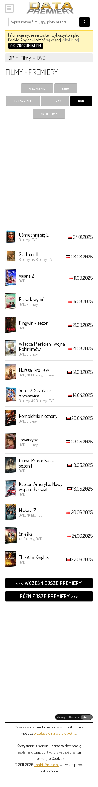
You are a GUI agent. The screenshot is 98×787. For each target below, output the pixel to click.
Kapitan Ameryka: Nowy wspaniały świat (40, 486)
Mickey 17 (27, 510)
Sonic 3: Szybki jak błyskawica (35, 392)
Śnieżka (26, 534)
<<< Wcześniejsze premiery (49, 583)
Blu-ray (55, 101)
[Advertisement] (49, 174)
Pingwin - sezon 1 (34, 323)
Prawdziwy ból (32, 299)
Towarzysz (28, 439)
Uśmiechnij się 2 (34, 235)
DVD (81, 101)
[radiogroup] (74, 717)
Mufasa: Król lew (34, 370)
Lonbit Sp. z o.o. (46, 764)
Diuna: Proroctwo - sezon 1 (36, 463)
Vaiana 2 (26, 276)
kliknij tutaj (70, 39)
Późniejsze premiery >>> (49, 596)
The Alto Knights (34, 557)
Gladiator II (28, 254)
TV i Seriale (23, 101)
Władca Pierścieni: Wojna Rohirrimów (42, 346)
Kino (65, 89)
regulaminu (24, 752)
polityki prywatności (56, 752)
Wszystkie (37, 89)
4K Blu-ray (49, 114)
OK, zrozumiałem (25, 45)
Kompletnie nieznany (38, 416)
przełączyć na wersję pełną (55, 733)
